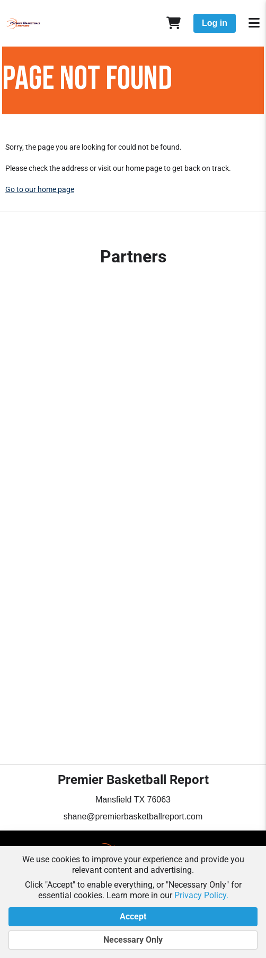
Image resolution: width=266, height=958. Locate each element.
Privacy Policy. (201, 895)
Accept (133, 916)
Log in (214, 23)
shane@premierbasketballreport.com (133, 816)
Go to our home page (39, 189)
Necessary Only (133, 940)
